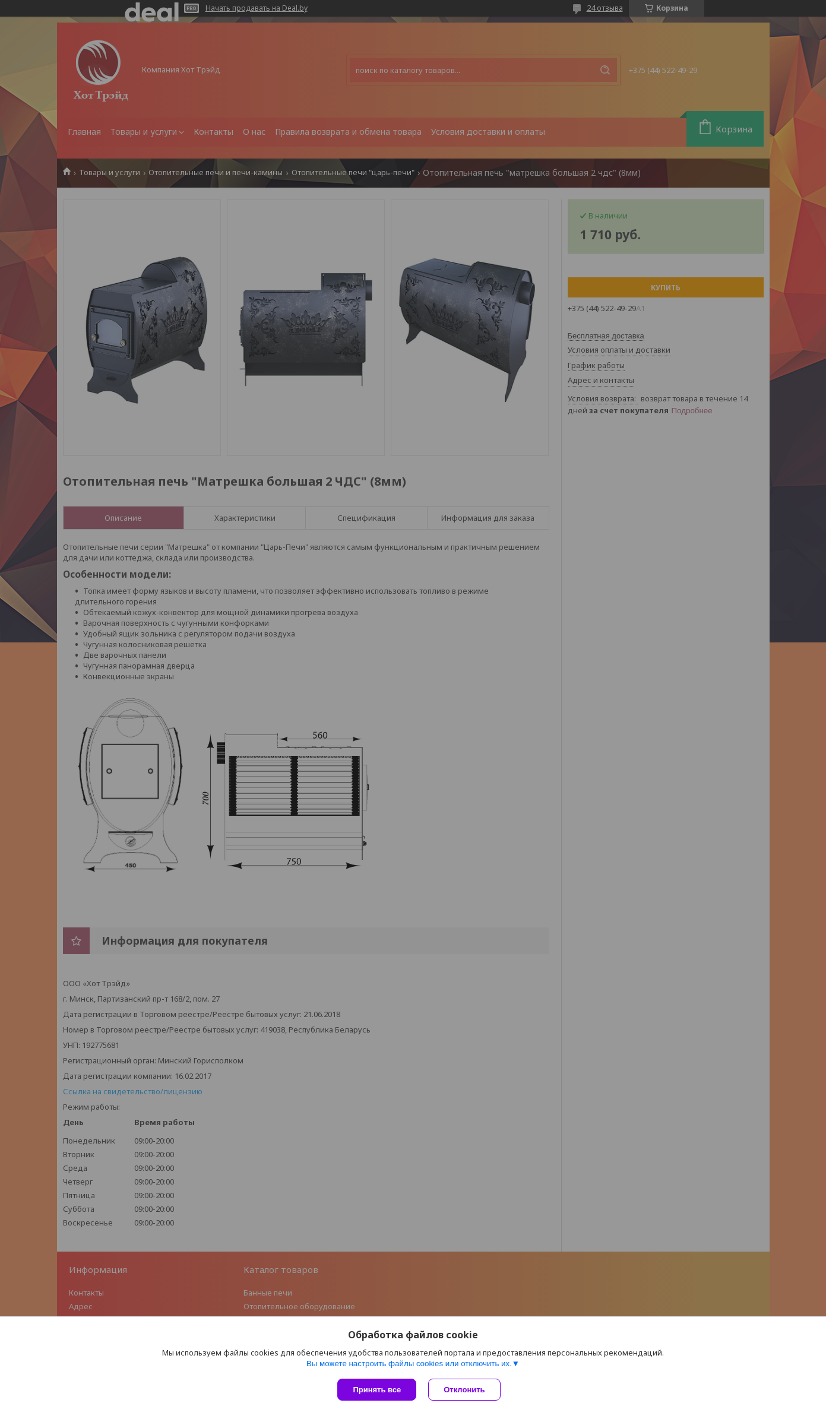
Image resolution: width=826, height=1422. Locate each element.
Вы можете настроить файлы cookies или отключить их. (409, 1363)
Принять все (377, 1389)
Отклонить (464, 1389)
